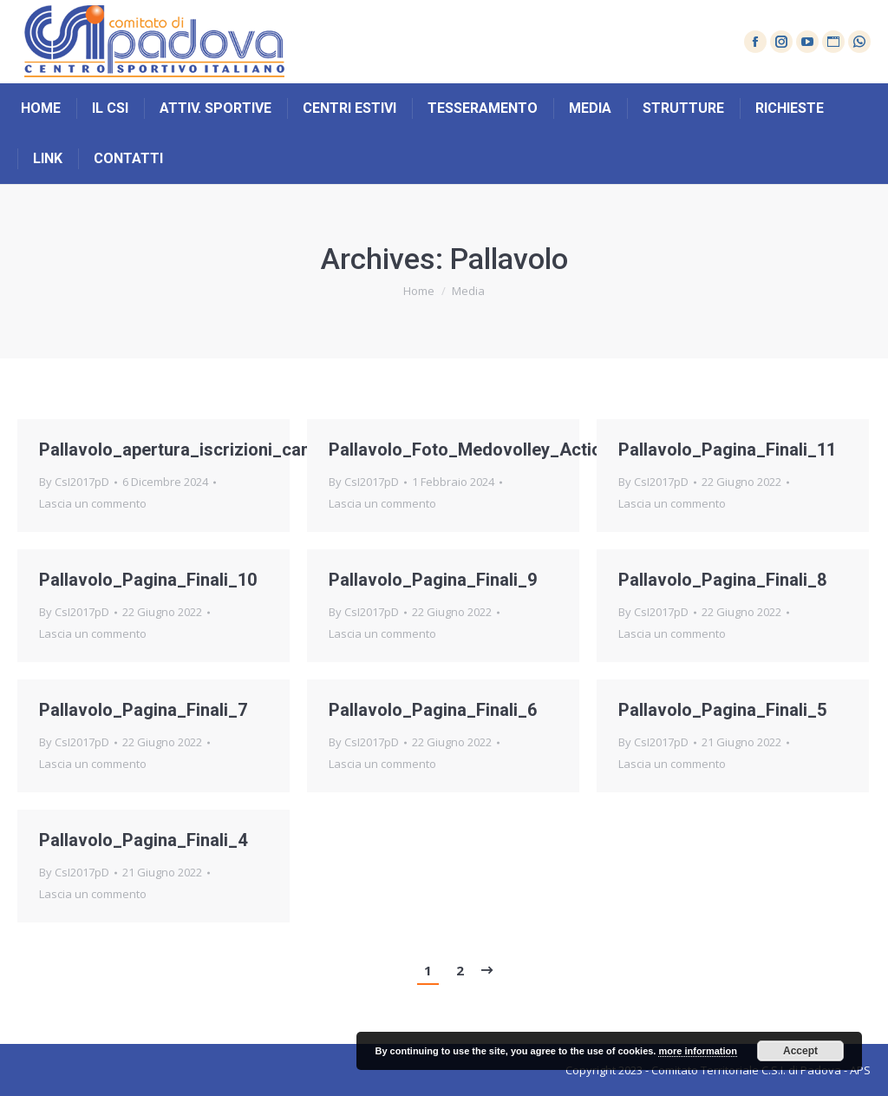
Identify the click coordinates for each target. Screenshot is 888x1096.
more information (697, 1051)
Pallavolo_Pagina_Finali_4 (143, 840)
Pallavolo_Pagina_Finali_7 (143, 709)
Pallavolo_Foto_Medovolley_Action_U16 (490, 449)
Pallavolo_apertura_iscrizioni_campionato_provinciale (256, 449)
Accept (800, 1051)
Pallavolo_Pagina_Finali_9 (433, 579)
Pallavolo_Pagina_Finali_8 (722, 579)
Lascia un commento (93, 503)
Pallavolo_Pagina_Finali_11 (727, 449)
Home (418, 291)
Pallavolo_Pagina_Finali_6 (433, 709)
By (74, 481)
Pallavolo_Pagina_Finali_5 (722, 709)
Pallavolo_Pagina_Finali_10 (148, 579)
